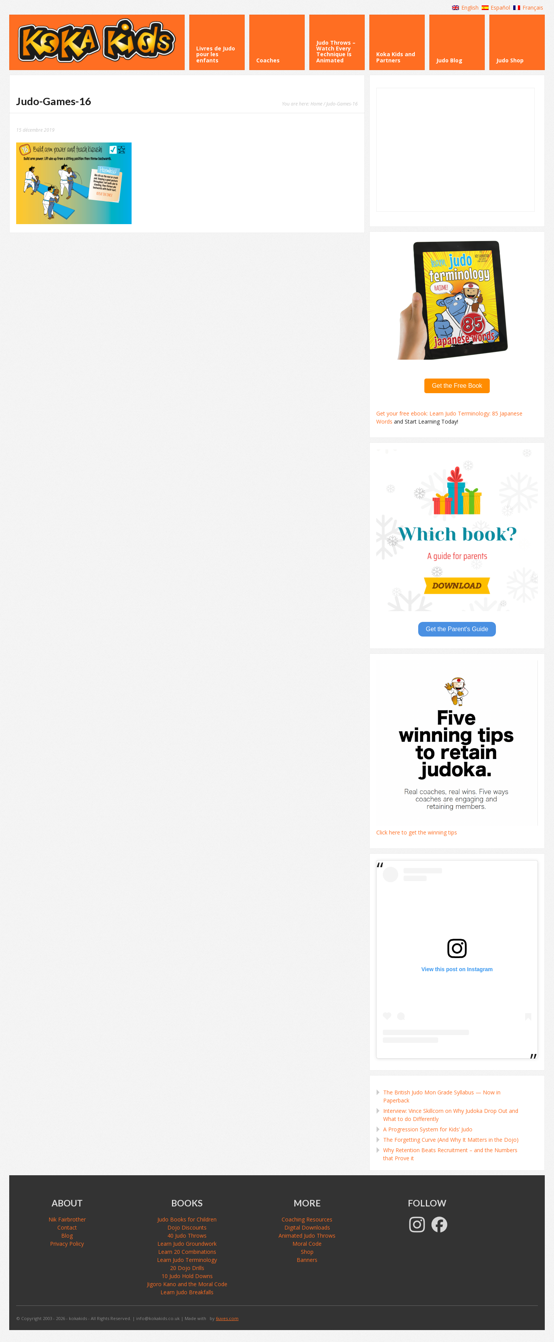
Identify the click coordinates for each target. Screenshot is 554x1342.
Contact (67, 1227)
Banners (307, 1259)
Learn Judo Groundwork (187, 1243)
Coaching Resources (307, 1219)
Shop (307, 1251)
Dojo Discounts (187, 1227)
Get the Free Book (457, 385)
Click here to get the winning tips (416, 832)
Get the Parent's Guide (457, 629)
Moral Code (307, 1243)
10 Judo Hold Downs (187, 1276)
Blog (67, 1235)
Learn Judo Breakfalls (187, 1292)
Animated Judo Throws (307, 1235)
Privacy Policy (67, 1243)
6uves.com (227, 1318)
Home (316, 104)
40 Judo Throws (187, 1235)
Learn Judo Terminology (187, 1259)
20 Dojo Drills (187, 1268)
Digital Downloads (307, 1227)
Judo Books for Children (187, 1219)
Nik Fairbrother (67, 1219)
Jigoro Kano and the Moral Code (187, 1284)
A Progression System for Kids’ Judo (427, 1129)
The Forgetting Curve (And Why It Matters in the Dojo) (451, 1139)
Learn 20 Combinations (187, 1251)
